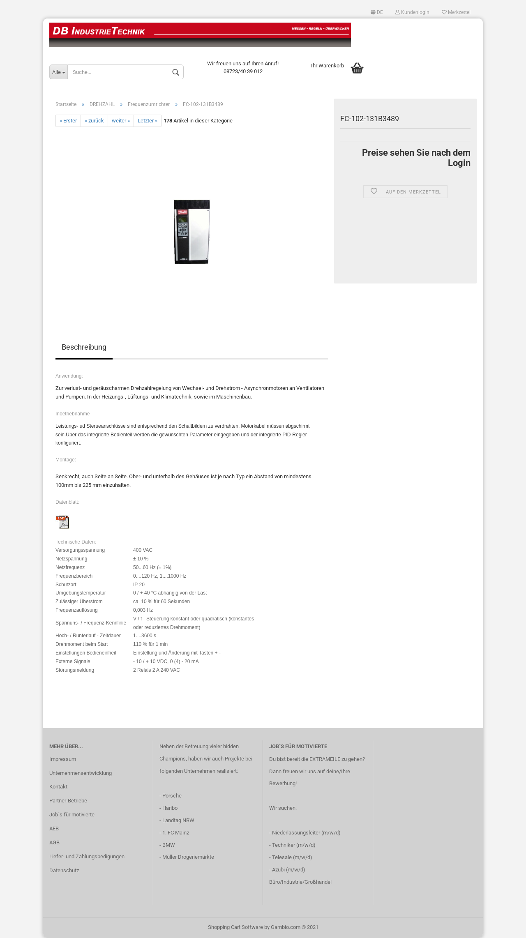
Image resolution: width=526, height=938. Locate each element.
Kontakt (58, 787)
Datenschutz (64, 870)
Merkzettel (456, 12)
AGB (54, 842)
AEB (54, 828)
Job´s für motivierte (72, 814)
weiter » (121, 121)
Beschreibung (84, 347)
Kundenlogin (412, 12)
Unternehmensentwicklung (80, 773)
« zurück (94, 121)
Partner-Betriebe (68, 800)
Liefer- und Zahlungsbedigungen (87, 856)
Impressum (62, 759)
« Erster (68, 121)
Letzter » (147, 121)
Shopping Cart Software (235, 927)
